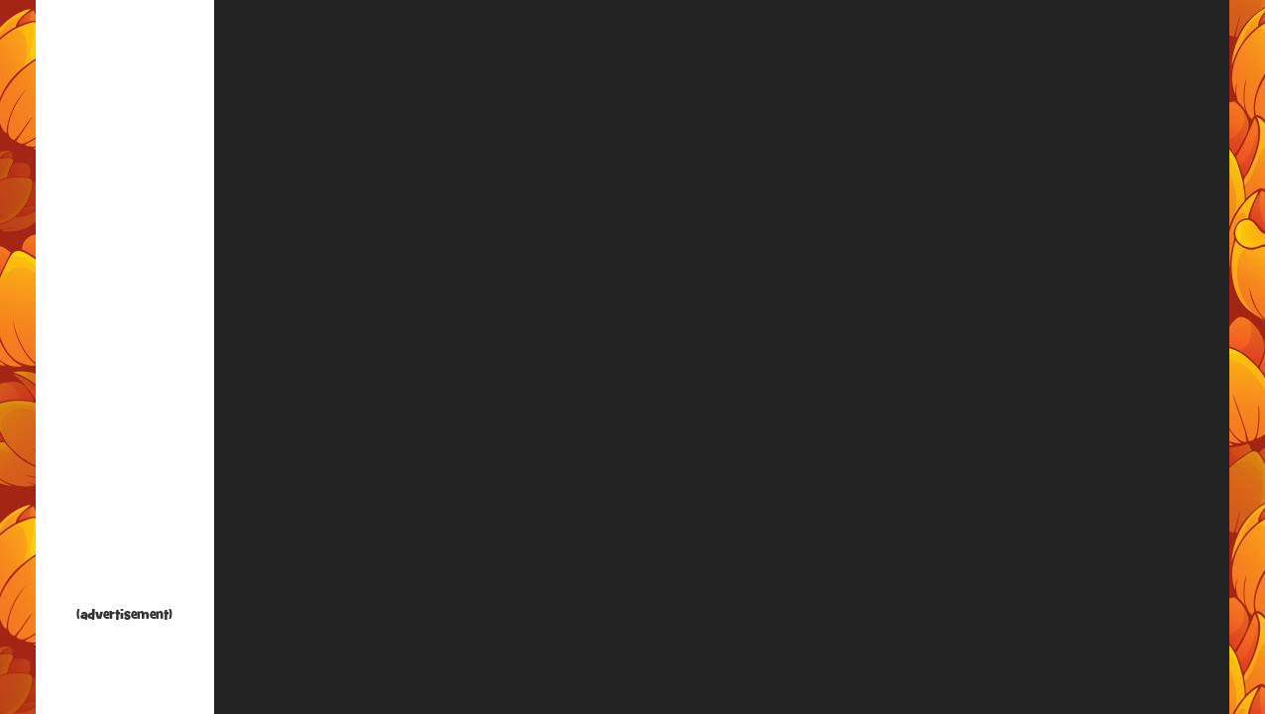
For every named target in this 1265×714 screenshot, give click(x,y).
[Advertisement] (125, 307)
